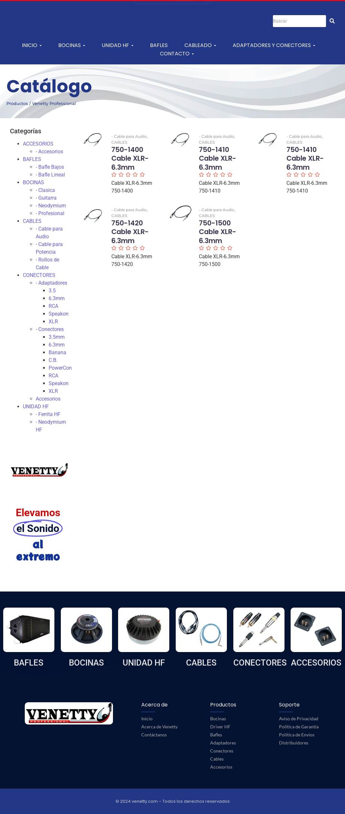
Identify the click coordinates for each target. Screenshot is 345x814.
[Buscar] (299, 21)
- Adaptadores (51, 283)
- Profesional (50, 213)
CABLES (32, 221)
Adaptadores (223, 742)
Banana (57, 352)
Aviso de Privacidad (298, 718)
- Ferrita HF (48, 414)
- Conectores (50, 329)
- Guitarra (46, 198)
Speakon (59, 314)
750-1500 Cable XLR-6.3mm (217, 232)
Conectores (221, 750)
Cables (217, 759)
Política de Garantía (299, 726)
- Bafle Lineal (50, 175)
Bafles (216, 734)
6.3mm (57, 298)
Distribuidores (293, 742)
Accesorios (48, 399)
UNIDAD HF (36, 406)
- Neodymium (51, 206)
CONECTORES (39, 275)
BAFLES (32, 159)
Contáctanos (154, 734)
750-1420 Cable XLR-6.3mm (130, 232)
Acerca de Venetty (159, 726)
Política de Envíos (296, 734)
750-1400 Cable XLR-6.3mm (130, 158)
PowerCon (60, 368)
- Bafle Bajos (50, 167)
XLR (53, 321)
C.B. (53, 360)
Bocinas (218, 718)
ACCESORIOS (38, 144)
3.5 (52, 291)
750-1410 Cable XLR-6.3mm (217, 158)
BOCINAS (33, 182)
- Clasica (45, 190)
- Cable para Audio (129, 136)
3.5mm (57, 337)
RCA (53, 306)
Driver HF (220, 726)
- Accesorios (49, 151)
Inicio (147, 718)
